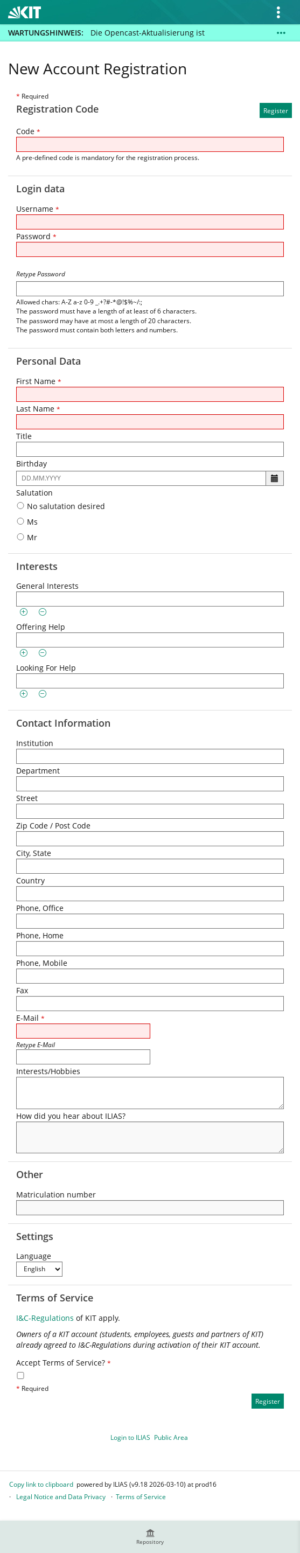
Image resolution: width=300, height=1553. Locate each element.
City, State (33, 853)
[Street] (150, 811)
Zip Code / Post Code (53, 825)
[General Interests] (150, 599)
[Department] (150, 783)
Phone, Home (40, 935)
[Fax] (150, 1003)
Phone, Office (40, 908)
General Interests (47, 586)
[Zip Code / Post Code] (150, 838)
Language (33, 1256)
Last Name (38, 408)
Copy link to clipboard (41, 1484)
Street (27, 798)
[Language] (39, 1269)
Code (28, 131)
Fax (22, 990)
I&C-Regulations (45, 1318)
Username (37, 209)
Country (30, 880)
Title (24, 436)
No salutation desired (60, 506)
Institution (34, 743)
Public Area (171, 1437)
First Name (38, 381)
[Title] (150, 449)
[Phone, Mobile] (150, 976)
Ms (27, 522)
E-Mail (30, 1018)
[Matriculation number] (150, 1207)
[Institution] (150, 756)
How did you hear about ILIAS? (70, 1116)
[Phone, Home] (150, 948)
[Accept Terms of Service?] (20, 1375)
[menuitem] (150, 1537)
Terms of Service (141, 1496)
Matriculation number (56, 1194)
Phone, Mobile (41, 963)
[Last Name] (150, 421)
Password (36, 236)
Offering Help (40, 627)
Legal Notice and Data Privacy (61, 1496)
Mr (26, 537)
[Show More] (281, 33)
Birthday (31, 463)
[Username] (150, 221)
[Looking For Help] (150, 680)
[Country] (150, 893)
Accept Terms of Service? (63, 1362)
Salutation (34, 493)
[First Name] (150, 394)
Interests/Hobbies (48, 1071)
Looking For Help (46, 668)
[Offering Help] (150, 639)
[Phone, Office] (150, 921)
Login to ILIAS (130, 1437)
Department (38, 770)
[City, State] (150, 866)
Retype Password (40, 273)
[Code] (150, 144)
